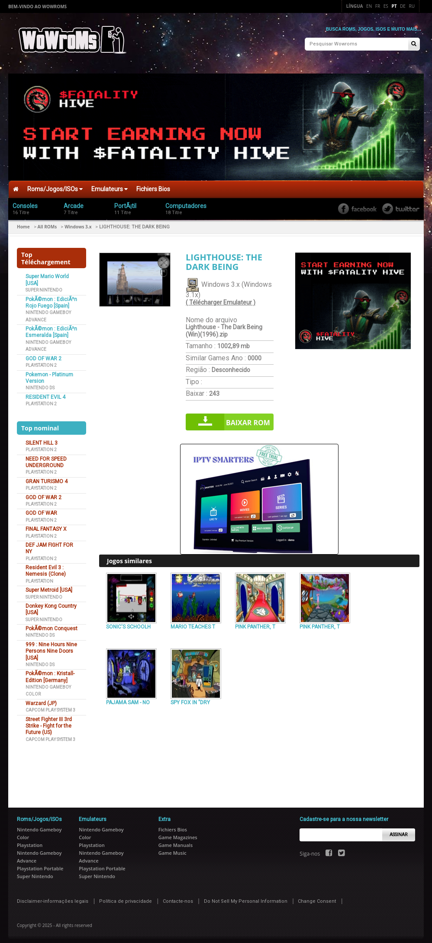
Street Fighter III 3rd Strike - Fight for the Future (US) (49, 721)
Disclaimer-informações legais (52, 897)
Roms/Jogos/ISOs (55, 185)
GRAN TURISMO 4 (47, 477)
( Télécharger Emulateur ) (220, 298)
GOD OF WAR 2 (43, 354)
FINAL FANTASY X (46, 525)
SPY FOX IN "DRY (190, 698)
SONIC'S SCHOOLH (128, 623)
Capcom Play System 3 (50, 706)
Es (386, 6)
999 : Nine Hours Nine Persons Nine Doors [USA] (51, 647)
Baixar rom (248, 418)
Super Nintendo (44, 286)
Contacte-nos (178, 897)
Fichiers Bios (153, 185)
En (369, 6)
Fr (377, 6)
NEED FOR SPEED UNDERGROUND (46, 458)
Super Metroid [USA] (49, 586)
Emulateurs (109, 185)
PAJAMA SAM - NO (128, 698)
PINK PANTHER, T (255, 623)
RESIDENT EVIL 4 (45, 393)
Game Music (172, 849)
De (403, 6)
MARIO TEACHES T (193, 623)
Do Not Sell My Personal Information (245, 897)
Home (23, 222)
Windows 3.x (77, 222)
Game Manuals (175, 841)
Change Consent (317, 897)
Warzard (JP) (41, 699)
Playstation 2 (41, 361)
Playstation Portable (40, 864)
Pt (394, 6)
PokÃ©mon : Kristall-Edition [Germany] (50, 673)
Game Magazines (177, 833)
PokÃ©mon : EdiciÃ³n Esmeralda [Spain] (51, 328)
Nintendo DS (40, 384)
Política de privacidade (125, 897)
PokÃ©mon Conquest (51, 625)
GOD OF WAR (41, 509)
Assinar (398, 830)
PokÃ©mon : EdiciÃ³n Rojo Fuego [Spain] (51, 298)
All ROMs (47, 222)
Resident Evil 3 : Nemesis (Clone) (46, 567)
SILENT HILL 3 (42, 439)
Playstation (39, 576)
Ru (412, 6)
